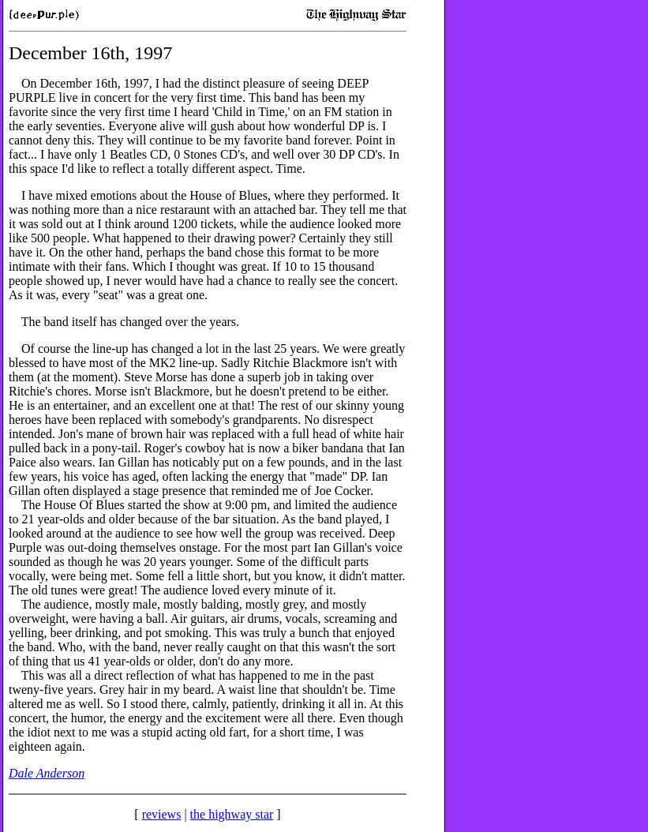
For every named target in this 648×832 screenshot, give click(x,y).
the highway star (232, 814)
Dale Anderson (46, 773)
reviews (162, 814)
